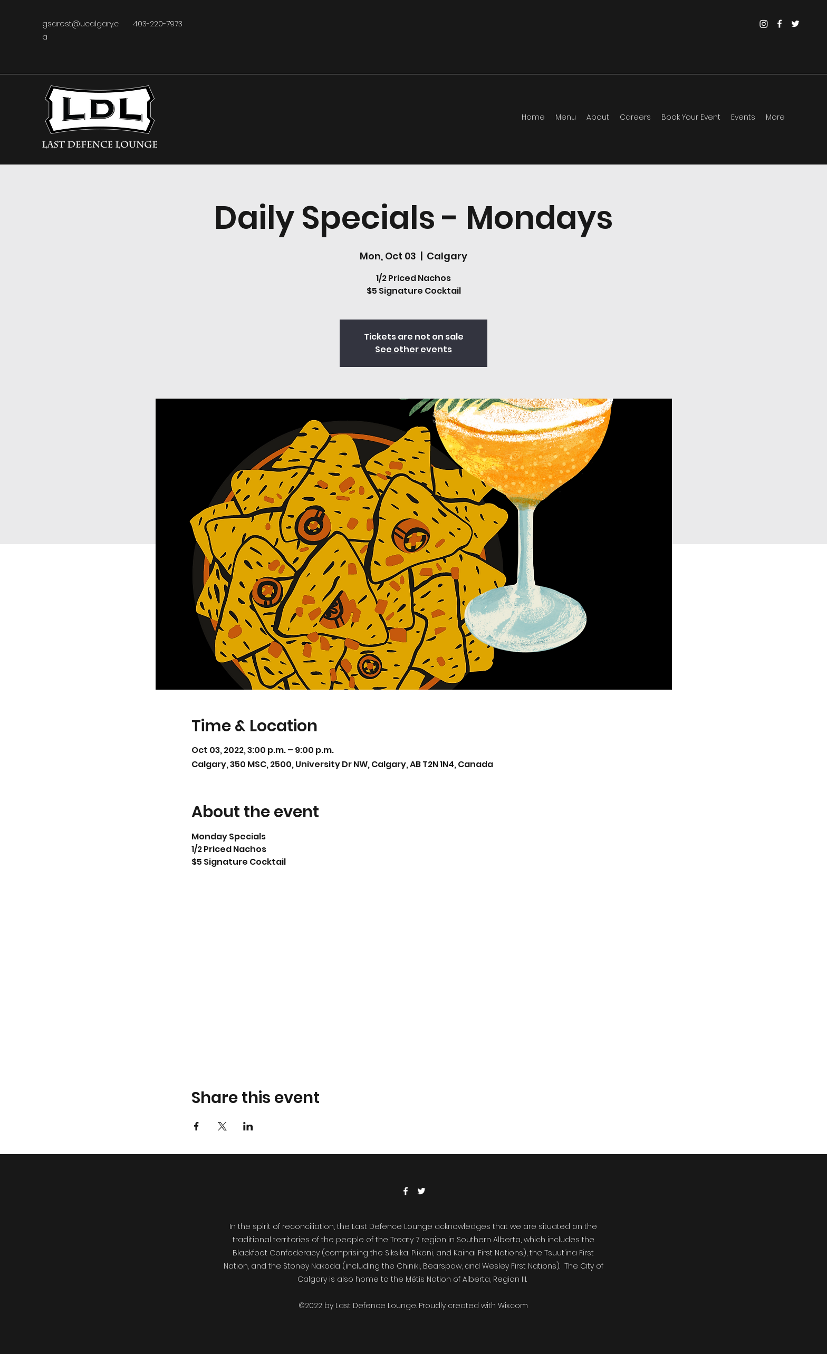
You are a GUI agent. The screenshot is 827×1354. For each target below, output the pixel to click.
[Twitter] (795, 23)
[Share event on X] (222, 1126)
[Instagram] (763, 23)
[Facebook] (779, 23)
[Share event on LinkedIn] (248, 1126)
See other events (413, 349)
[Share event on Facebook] (196, 1126)
